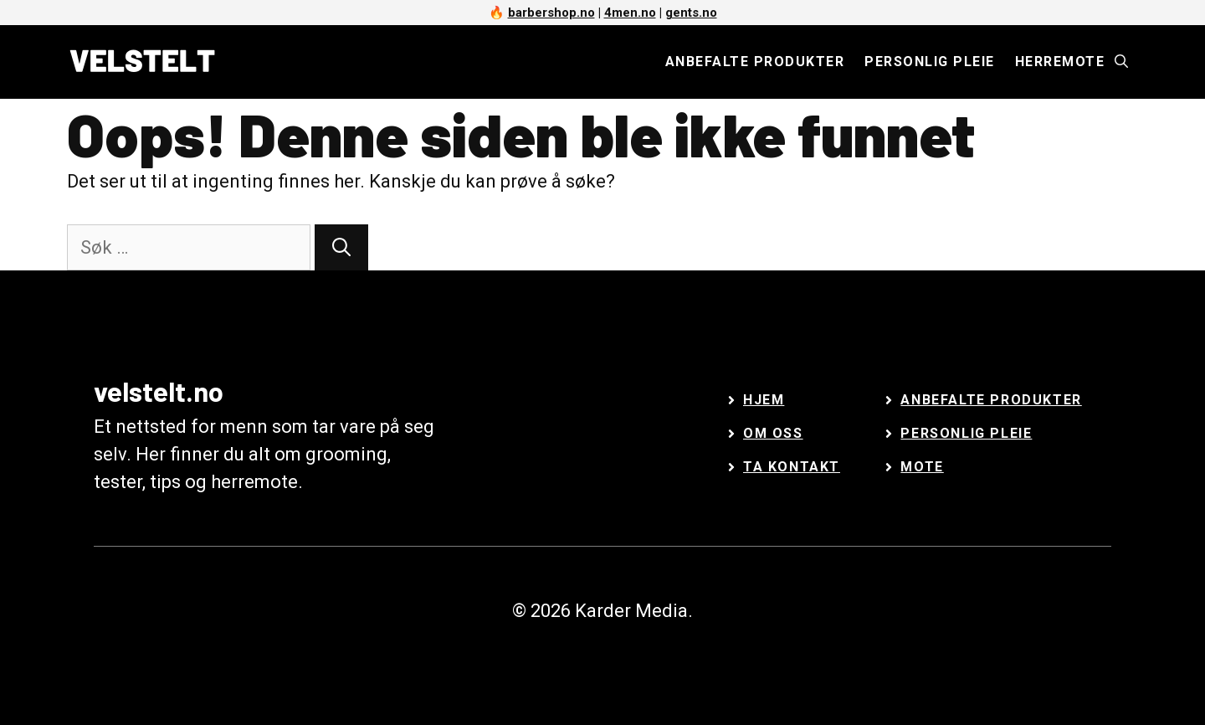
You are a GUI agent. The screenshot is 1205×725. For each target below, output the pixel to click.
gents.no (691, 12)
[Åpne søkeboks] (1121, 62)
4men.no (630, 12)
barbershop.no (551, 12)
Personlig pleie (929, 61)
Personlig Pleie (966, 433)
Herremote (1060, 61)
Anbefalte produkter (755, 61)
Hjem (763, 400)
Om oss (773, 433)
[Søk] (341, 247)
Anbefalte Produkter (990, 400)
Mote (921, 467)
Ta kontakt (791, 467)
